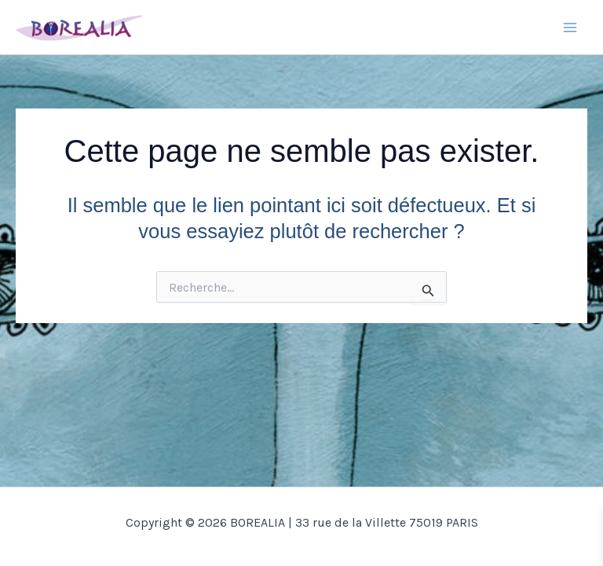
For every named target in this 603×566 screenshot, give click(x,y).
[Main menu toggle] (570, 27)
